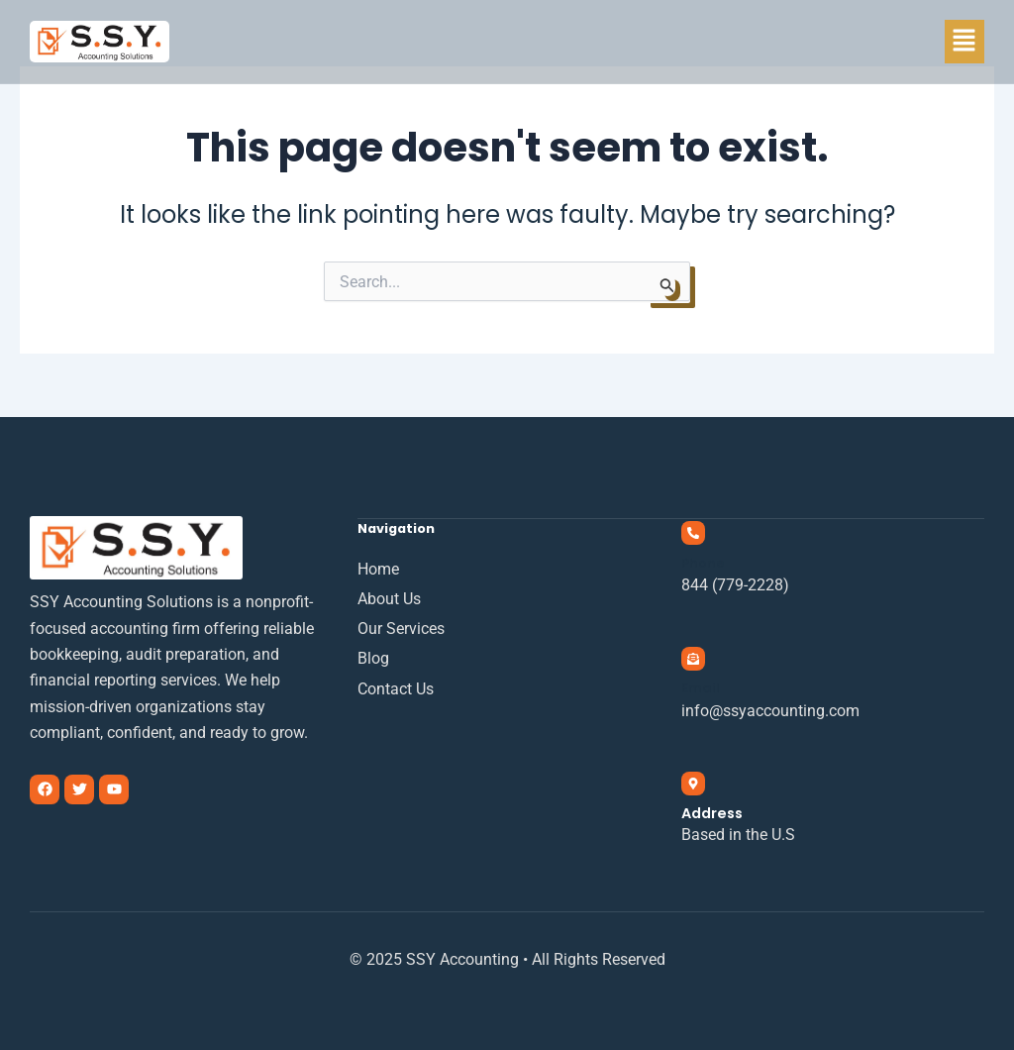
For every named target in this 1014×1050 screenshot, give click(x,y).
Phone (702, 563)
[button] (964, 41)
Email (700, 688)
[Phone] (693, 533)
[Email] (693, 659)
